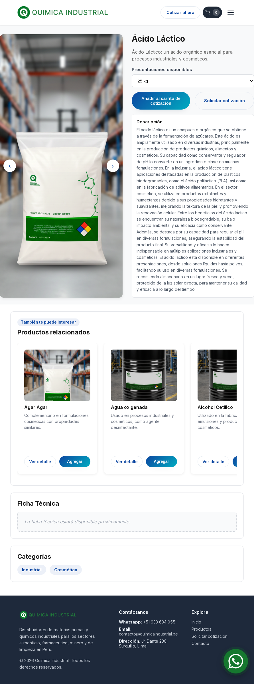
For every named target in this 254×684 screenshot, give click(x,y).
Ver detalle (40, 461)
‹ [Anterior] (10, 166)
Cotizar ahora (180, 12)
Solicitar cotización (224, 100)
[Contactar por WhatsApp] (235, 661)
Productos (202, 629)
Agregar (74, 461)
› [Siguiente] (113, 166)
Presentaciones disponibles (162, 69)
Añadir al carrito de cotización (160, 101)
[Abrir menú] (230, 12)
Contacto (200, 643)
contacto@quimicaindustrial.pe (148, 633)
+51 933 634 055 (159, 622)
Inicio (196, 622)
